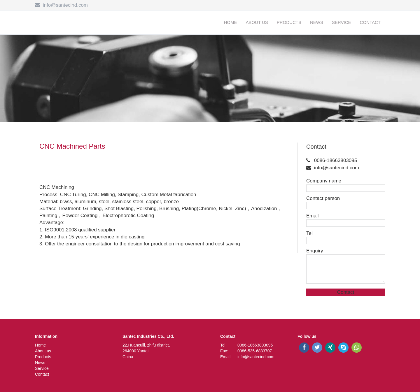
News (316, 22)
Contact (370, 22)
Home (230, 22)
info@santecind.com (65, 5)
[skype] (343, 347)
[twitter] (317, 347)
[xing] (330, 347)
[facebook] (304, 347)
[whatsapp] (356, 347)
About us (257, 22)
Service (341, 22)
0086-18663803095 (335, 160)
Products (289, 22)
